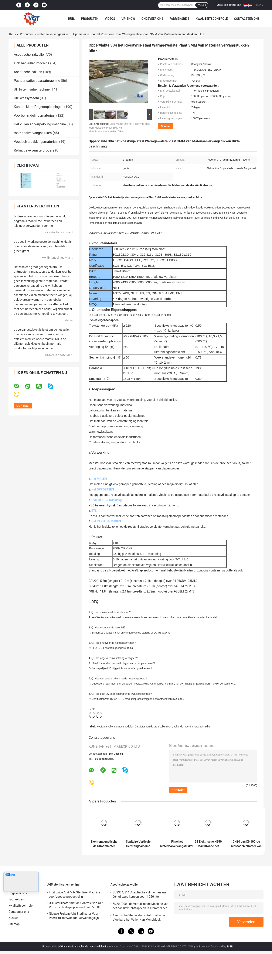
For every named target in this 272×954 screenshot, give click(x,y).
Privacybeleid (50, 946)
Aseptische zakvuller (29, 54)
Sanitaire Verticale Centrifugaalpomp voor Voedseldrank (138, 844)
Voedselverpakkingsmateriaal (36, 142)
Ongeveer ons (152, 18)
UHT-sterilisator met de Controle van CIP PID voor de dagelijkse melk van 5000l (76, 905)
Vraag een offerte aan (229, 4)
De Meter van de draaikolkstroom (153, 726)
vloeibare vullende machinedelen (114, 726)
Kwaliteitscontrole (212, 18)
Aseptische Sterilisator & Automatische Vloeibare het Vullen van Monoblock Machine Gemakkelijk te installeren (139, 918)
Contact (166, 126)
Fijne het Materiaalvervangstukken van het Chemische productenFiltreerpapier (177, 844)
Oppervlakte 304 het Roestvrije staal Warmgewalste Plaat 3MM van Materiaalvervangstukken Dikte (119, 127)
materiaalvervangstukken (53, 34)
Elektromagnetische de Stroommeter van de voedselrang (104, 844)
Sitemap (14, 924)
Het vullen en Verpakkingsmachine (40, 124)
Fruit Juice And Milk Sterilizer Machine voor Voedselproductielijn (74, 894)
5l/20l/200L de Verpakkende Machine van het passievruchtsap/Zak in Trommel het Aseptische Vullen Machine (140, 906)
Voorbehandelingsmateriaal (34, 115)
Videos (110, 18)
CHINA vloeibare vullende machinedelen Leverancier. (89, 946)
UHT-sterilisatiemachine (32, 89)
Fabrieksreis (179, 18)
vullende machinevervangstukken (192, 726)
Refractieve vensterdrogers (34, 150)
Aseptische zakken (28, 72)
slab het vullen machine (31, 63)
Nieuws (13, 918)
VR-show (128, 18)
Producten (89, 18)
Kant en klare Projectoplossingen (38, 107)
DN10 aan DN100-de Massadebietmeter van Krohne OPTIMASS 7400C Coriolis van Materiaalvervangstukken (246, 844)
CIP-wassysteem (26, 98)
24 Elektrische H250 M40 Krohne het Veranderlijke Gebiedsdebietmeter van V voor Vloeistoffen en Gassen (208, 844)
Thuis (12, 34)
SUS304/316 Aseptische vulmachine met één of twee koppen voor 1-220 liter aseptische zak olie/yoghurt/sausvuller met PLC (140, 895)
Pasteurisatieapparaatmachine (37, 81)
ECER (230, 946)
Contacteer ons (247, 18)
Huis (71, 18)
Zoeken (201, 5)
